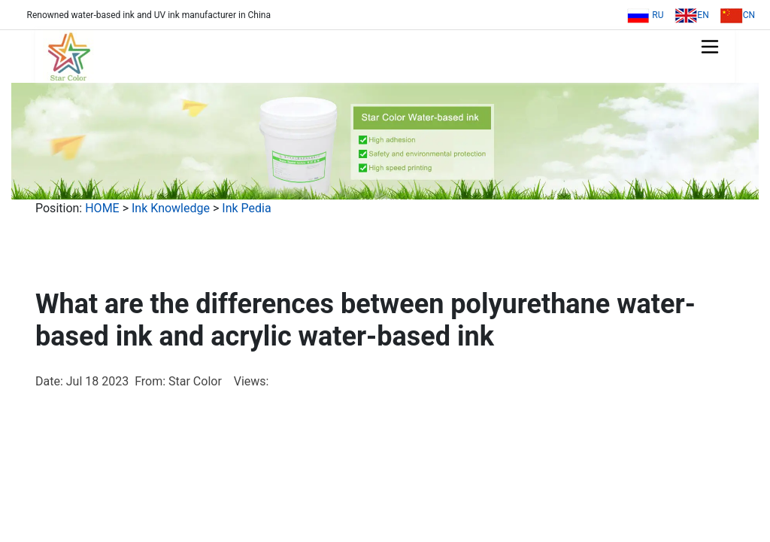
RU (645, 15)
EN (691, 15)
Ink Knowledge (171, 208)
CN (737, 15)
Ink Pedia (246, 208)
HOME (102, 208)
